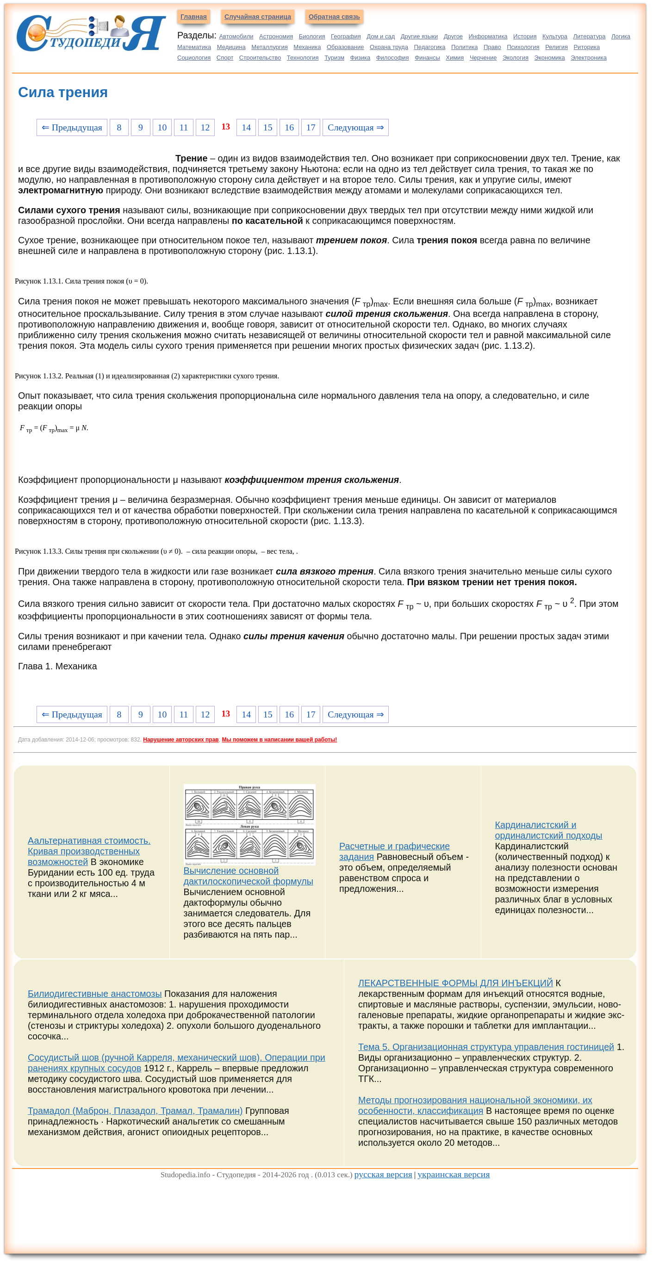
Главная (193, 16)
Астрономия (276, 36)
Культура (554, 36)
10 (162, 127)
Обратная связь (334, 16)
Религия (556, 46)
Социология (194, 57)
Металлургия (269, 46)
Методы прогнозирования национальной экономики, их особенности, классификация (475, 1105)
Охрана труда (389, 46)
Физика (360, 57)
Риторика (586, 46)
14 (246, 127)
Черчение (483, 57)
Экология (516, 57)
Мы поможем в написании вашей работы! (279, 739)
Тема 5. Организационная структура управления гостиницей (486, 1047)
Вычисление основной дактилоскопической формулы (248, 875)
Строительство (260, 57)
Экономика (550, 57)
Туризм (334, 57)
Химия (455, 57)
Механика (307, 46)
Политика (464, 46)
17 (311, 127)
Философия (392, 57)
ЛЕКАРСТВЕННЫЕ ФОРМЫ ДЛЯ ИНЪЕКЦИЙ (455, 983)
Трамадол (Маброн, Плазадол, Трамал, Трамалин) (135, 1111)
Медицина (231, 46)
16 (289, 127)
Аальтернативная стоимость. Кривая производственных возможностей (89, 851)
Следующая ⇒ (356, 127)
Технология (303, 57)
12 (205, 127)
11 (183, 127)
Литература (589, 36)
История (524, 36)
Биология (312, 36)
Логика (620, 36)
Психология (523, 46)
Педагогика (429, 46)
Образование (345, 46)
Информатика (488, 36)
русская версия (383, 1174)
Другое (453, 36)
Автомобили (236, 36)
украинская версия (453, 1174)
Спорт (225, 57)
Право (492, 46)
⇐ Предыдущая (72, 127)
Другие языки (419, 36)
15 (268, 127)
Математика (194, 46)
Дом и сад (381, 36)
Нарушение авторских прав (180, 739)
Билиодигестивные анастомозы (95, 994)
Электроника (589, 57)
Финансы (427, 57)
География (346, 36)
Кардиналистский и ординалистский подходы (549, 830)
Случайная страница (257, 16)
